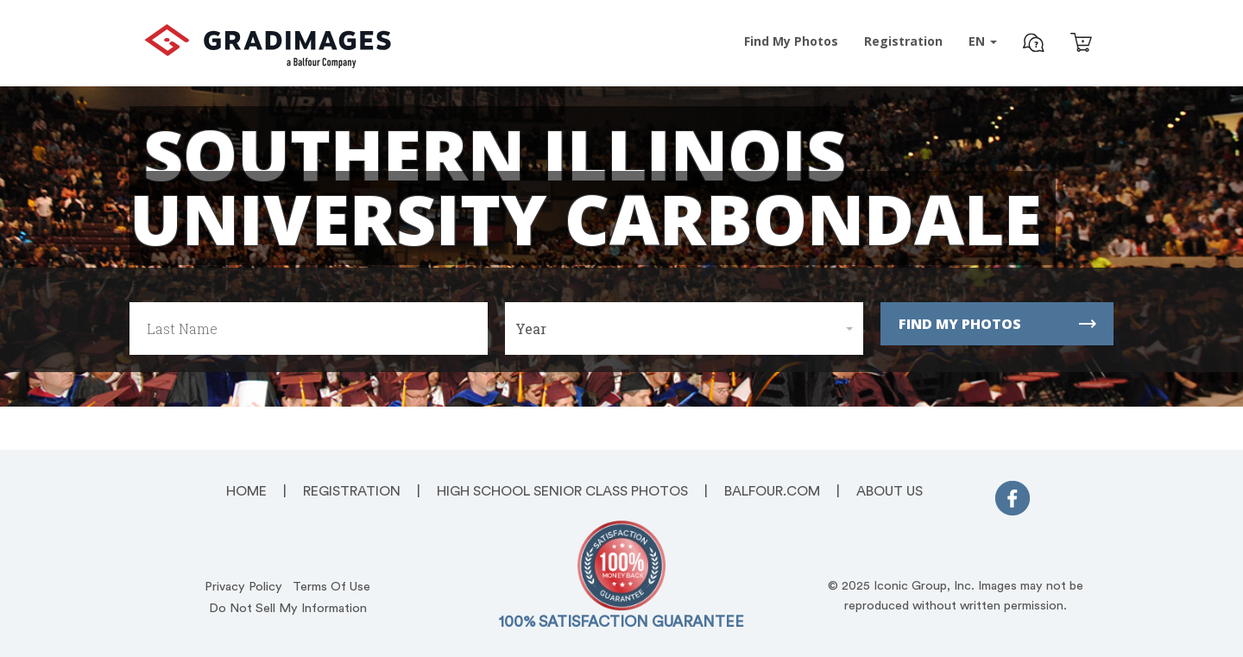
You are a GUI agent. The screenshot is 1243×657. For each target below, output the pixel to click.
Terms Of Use (331, 586)
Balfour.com (772, 491)
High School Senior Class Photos (562, 491)
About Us (889, 491)
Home (246, 491)
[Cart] (1081, 44)
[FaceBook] (1012, 502)
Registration (352, 491)
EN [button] (983, 41)
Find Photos (791, 41)
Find (997, 323)
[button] (1033, 45)
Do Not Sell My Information (288, 608)
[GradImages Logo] (267, 63)
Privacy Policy (243, 586)
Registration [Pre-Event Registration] (903, 41)
